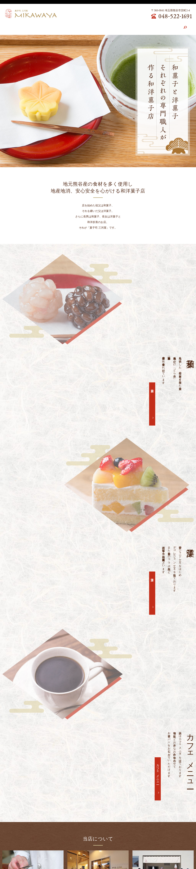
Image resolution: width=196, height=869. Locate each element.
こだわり (56, 26)
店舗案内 (39, 26)
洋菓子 (21, 418)
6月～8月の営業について (44, 695)
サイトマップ (179, 852)
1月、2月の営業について (44, 728)
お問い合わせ (158, 26)
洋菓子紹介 (95, 26)
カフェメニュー (117, 26)
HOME (24, 26)
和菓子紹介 (75, 26)
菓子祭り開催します (41, 684)
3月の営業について (40, 717)
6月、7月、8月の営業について (47, 761)
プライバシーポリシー (153, 852)
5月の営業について (40, 706)
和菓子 (151, 320)
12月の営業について (41, 739)
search (176, 26)
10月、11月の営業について (45, 750)
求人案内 (138, 26)
